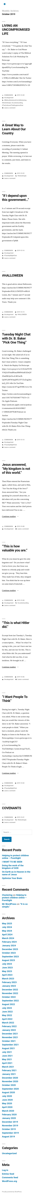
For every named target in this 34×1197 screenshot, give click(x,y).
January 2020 (9, 1118)
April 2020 (7, 1107)
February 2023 (9, 982)
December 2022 (10, 989)
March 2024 (8, 938)
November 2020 (10, 1081)
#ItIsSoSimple (6, 103)
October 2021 (9, 1041)
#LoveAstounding (17, 103)
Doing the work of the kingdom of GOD (13, 866)
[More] (5, 4)
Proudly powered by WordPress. (12, 1192)
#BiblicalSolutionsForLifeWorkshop (15, 100)
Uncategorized (8, 97)
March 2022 (8, 1022)
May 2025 (7, 923)
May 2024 (7, 931)
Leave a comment (9, 108)
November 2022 (10, 993)
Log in (5, 1170)
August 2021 (8, 1048)
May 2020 (7, 1103)
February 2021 (9, 1070)
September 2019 (10, 1133)
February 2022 (9, 1026)
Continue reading (10, 516)
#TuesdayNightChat (10, 255)
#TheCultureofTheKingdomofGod (12, 105)
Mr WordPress (9, 904)
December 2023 (10, 949)
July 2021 (7, 1052)
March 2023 (8, 978)
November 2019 (10, 1125)
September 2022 (10, 1000)
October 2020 (9, 1085)
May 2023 (7, 971)
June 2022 (7, 1011)
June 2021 (7, 1055)
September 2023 (10, 956)
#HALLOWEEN (12, 275)
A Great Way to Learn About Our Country (14, 129)
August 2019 (8, 1136)
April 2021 (7, 1063)
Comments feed (10, 1177)
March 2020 (8, 1111)
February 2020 (9, 1114)
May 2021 (7, 1059)
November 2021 (10, 1037)
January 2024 (9, 945)
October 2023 (9, 953)
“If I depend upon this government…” (15, 198)
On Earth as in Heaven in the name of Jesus (16, 873)
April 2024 (7, 934)
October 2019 (9, 1129)
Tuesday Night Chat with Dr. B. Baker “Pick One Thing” (16, 338)
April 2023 (7, 975)
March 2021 (8, 1066)
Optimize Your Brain (12, 878)
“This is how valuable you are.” (14, 548)
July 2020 (7, 1096)
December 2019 (10, 1122)
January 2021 (9, 1074)
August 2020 (8, 1092)
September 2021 (10, 1044)
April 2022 (7, 1019)
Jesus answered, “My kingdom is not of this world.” (16, 469)
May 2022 (7, 1015)
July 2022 (7, 1008)
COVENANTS (11, 808)
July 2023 (7, 964)
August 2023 (8, 960)
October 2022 (9, 997)
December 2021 (10, 1033)
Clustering (7, 895)
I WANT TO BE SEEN (12, 861)
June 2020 (7, 1100)
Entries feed (8, 1174)
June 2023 (7, 967)
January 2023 (9, 986)
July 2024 (7, 927)
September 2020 (10, 1088)
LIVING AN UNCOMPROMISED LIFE (16, 30)
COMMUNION (8, 95)
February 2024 (9, 942)
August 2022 (8, 1004)
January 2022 (9, 1030)
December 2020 (10, 1077)
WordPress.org (9, 1181)
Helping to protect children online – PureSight (15, 856)
